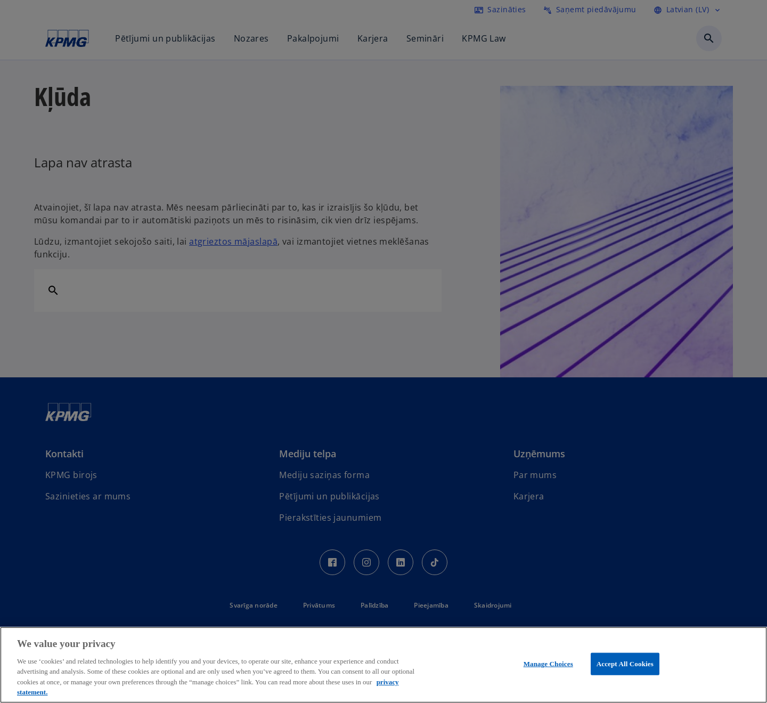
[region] (383, 665)
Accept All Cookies (625, 664)
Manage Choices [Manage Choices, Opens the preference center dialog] (548, 664)
